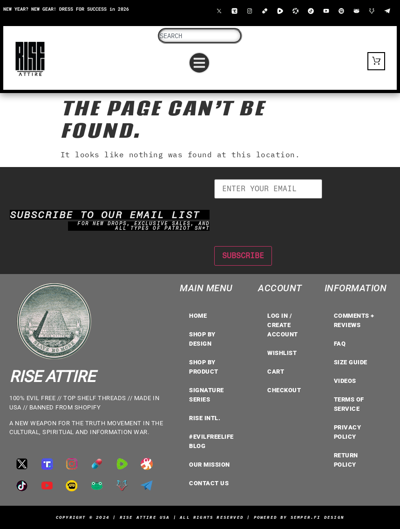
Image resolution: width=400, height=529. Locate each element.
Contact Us (209, 483)
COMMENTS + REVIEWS (354, 320)
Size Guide (350, 362)
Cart (275, 371)
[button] (199, 63)
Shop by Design (202, 339)
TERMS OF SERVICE (349, 404)
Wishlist (282, 352)
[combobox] (200, 36)
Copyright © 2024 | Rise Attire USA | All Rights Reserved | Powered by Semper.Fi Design (200, 517)
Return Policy (346, 460)
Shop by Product (203, 367)
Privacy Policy (347, 432)
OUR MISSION (209, 464)
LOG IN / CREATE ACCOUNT (282, 325)
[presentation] (285, 217)
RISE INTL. (204, 418)
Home (198, 315)
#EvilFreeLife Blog (211, 441)
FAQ (340, 343)
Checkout (284, 390)
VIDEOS (345, 380)
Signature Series (206, 395)
